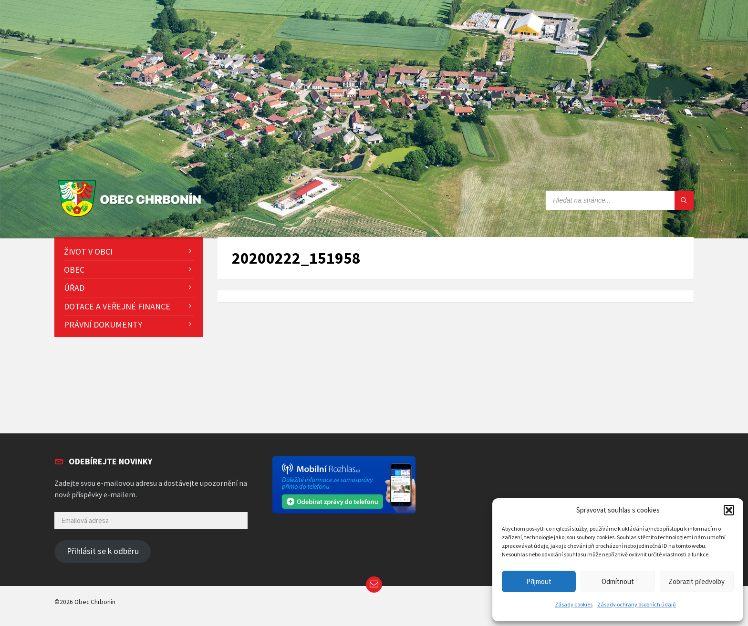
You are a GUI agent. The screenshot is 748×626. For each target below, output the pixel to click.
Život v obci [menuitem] (88, 251)
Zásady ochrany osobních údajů (636, 604)
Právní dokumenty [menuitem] (103, 324)
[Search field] (620, 200)
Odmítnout (618, 581)
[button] (729, 510)
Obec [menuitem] (74, 269)
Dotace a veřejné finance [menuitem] (117, 306)
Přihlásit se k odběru (103, 551)
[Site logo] (131, 217)
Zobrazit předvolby (696, 581)
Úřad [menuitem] (74, 287)
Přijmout (538, 581)
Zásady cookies (573, 604)
